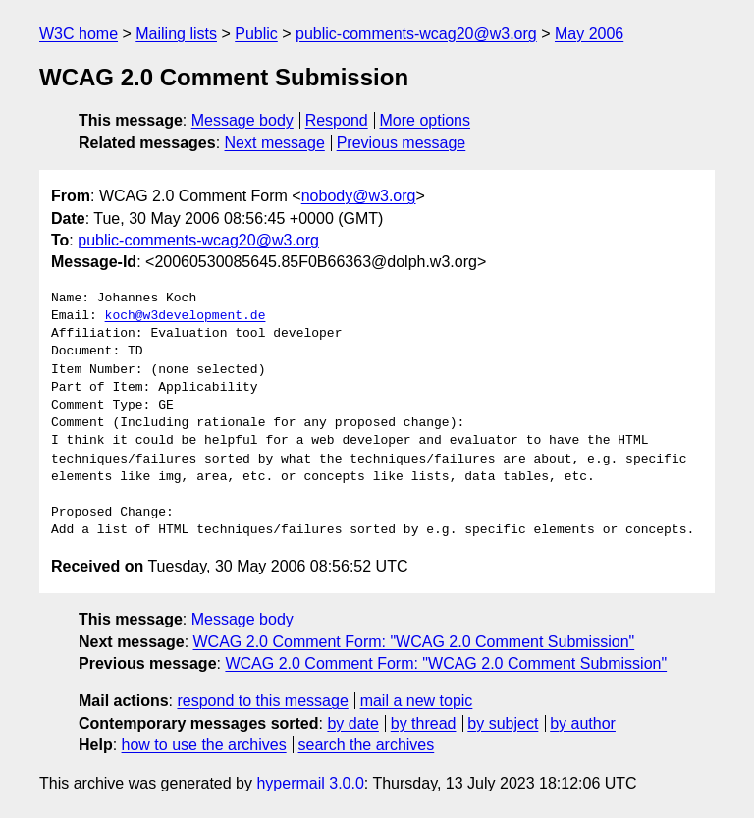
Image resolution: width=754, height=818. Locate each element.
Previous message (401, 143)
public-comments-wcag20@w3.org (416, 34)
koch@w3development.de (185, 316)
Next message (275, 143)
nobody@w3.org (358, 196)
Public (256, 34)
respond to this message (262, 700)
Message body (242, 120)
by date (352, 723)
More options (425, 120)
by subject (502, 723)
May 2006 (589, 34)
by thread (424, 723)
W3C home (78, 34)
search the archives (366, 744)
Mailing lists (176, 34)
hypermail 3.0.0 (309, 783)
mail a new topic (416, 700)
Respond (336, 120)
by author (583, 723)
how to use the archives (204, 744)
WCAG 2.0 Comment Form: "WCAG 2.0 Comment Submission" (414, 641)
